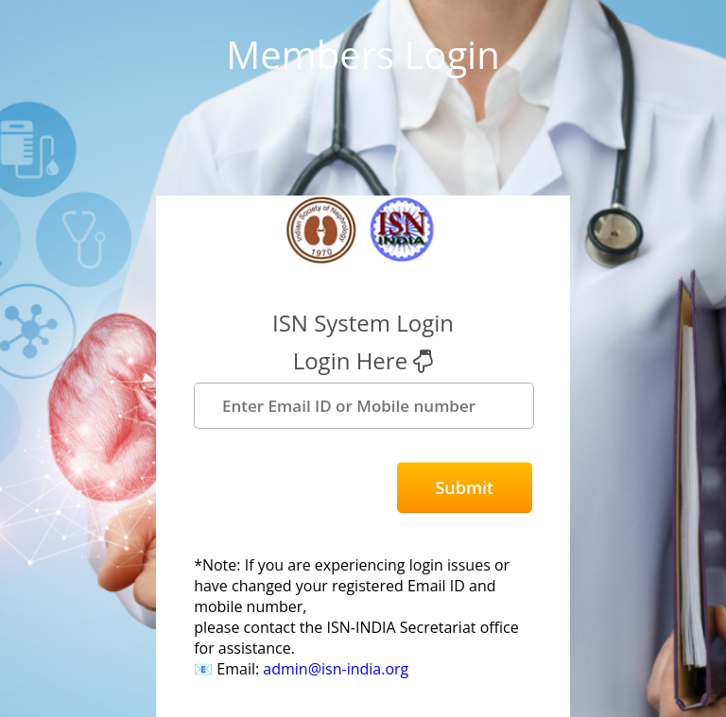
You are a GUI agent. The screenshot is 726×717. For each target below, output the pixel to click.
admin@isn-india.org (335, 668)
